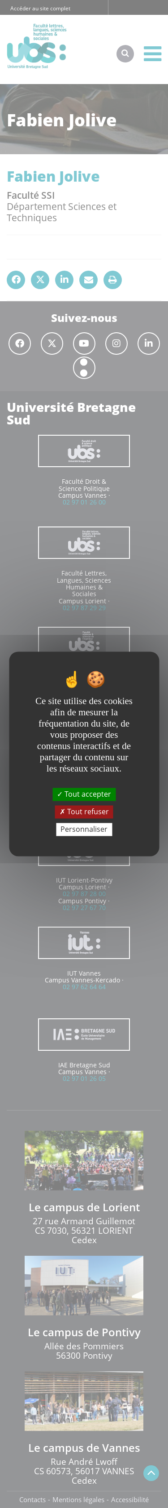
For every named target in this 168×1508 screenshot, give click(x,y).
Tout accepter (84, 794)
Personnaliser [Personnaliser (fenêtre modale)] (84, 829)
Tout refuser (84, 811)
